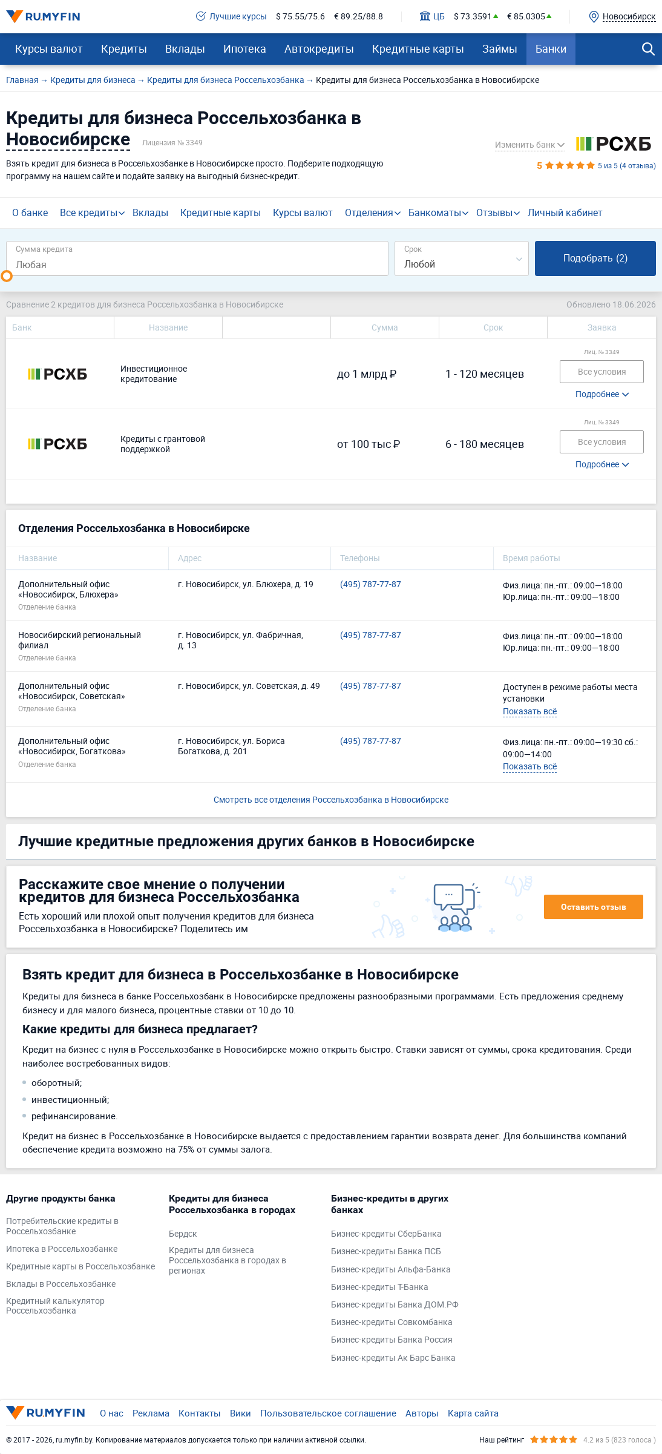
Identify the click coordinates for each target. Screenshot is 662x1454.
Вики (240, 1412)
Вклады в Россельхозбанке (61, 1284)
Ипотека (244, 48)
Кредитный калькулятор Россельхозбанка (55, 1306)
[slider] (7, 276)
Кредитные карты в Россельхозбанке (80, 1267)
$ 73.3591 (473, 17)
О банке (30, 212)
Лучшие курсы (231, 17)
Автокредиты (319, 48)
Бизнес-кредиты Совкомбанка (392, 1322)
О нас (111, 1412)
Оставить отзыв (593, 907)
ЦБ (432, 17)
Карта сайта (473, 1412)
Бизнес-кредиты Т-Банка (379, 1287)
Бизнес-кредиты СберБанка (386, 1234)
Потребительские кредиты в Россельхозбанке (62, 1226)
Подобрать (595, 258)
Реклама (151, 1412)
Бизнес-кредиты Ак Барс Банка (393, 1358)
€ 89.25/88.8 (358, 17)
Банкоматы (434, 212)
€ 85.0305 (526, 17)
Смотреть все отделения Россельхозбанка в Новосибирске (331, 799)
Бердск (183, 1234)
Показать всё (530, 711)
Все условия (602, 371)
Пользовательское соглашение (328, 1412)
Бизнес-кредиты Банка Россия (392, 1340)
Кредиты (124, 48)
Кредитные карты (418, 48)
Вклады (185, 48)
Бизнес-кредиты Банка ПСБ (386, 1251)
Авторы (422, 1412)
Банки (551, 48)
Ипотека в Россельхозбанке (61, 1249)
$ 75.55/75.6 (300, 17)
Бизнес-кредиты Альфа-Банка (391, 1270)
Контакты (200, 1412)
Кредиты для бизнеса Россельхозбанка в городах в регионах (227, 1260)
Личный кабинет (565, 212)
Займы (499, 48)
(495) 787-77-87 (370, 584)
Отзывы (494, 212)
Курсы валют (49, 48)
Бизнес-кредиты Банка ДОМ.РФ (395, 1305)
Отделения (369, 212)
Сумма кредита (44, 248)
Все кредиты (88, 212)
